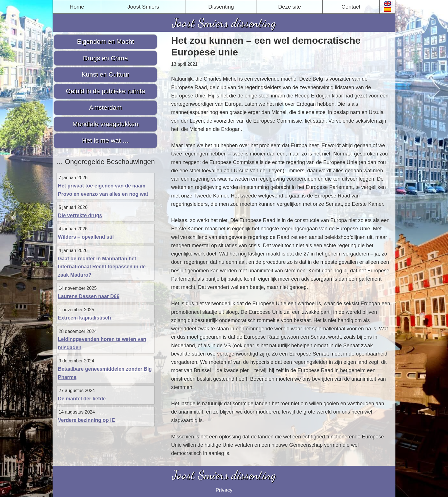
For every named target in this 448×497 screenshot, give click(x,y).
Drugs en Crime (105, 58)
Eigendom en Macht (105, 41)
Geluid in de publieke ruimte (105, 91)
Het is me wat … (105, 140)
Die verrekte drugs (80, 215)
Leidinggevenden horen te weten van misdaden (102, 343)
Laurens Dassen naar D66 (88, 296)
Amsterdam (105, 107)
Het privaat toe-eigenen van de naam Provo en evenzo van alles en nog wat (103, 190)
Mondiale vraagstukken (105, 123)
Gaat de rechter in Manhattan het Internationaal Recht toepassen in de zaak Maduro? (102, 267)
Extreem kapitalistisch (84, 318)
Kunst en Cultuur (105, 74)
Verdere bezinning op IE (86, 420)
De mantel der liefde (82, 399)
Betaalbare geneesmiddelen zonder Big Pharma (105, 373)
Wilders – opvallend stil (86, 237)
